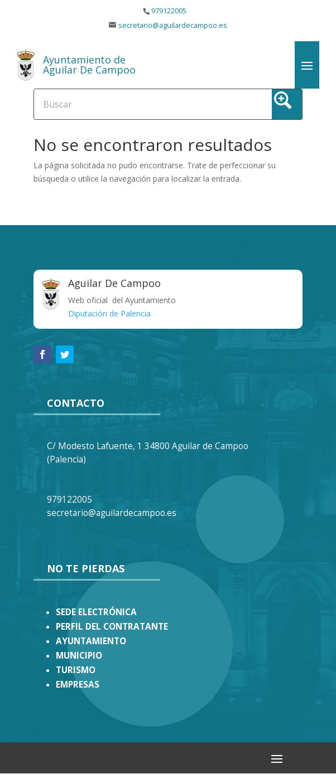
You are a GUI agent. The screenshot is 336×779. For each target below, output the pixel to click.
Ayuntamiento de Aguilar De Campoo (89, 64)
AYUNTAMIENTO (91, 641)
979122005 (168, 11)
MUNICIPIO (79, 655)
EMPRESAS (77, 684)
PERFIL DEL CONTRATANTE (112, 626)
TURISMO (75, 670)
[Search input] (126, 103)
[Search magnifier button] (287, 104)
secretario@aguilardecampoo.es (172, 25)
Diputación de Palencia (109, 313)
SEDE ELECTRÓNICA (96, 612)
